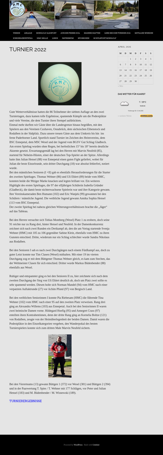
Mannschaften (92, 33)
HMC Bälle (42, 38)
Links (55, 38)
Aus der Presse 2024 (70, 33)
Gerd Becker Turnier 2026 (117, 33)
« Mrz (120, 86)
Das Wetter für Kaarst (131, 94)
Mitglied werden (144, 33)
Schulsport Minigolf (104, 38)
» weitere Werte (124, 116)
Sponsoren (83, 38)
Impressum (68, 38)
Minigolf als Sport (46, 33)
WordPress (78, 445)
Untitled (96, 445)
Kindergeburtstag (23, 38)
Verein (16, 33)
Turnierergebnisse (25, 401)
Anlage (28, 33)
